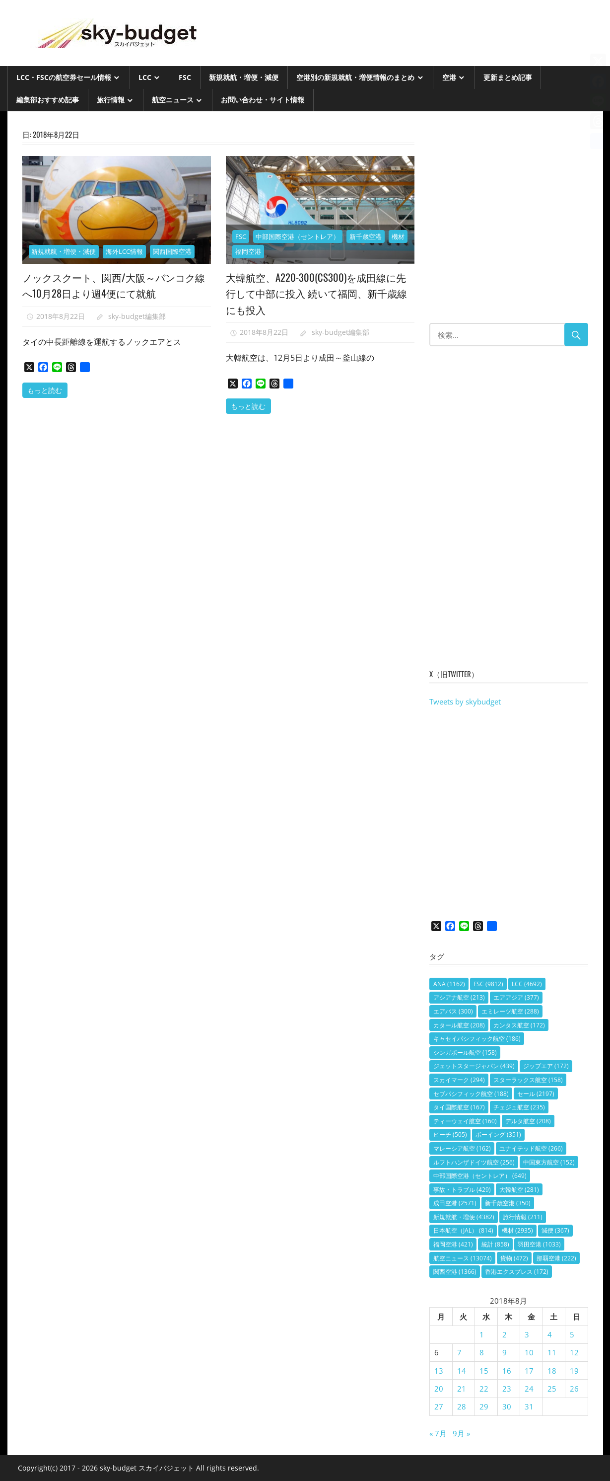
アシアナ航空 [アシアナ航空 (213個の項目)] (459, 997)
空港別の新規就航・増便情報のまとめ (355, 77)
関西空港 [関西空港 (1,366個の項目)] (454, 1271)
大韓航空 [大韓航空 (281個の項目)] (519, 1189)
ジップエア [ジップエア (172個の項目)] (546, 1066)
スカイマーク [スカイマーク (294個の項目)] (459, 1080)
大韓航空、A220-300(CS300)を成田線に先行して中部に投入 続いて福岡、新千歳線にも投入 (318, 293)
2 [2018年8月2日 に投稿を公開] (504, 1334)
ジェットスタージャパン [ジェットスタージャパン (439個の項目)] (474, 1066)
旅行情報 (111, 99)
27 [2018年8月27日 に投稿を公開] (438, 1406)
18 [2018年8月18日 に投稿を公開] (551, 1371)
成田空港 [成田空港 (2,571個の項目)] (454, 1203)
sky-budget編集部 (137, 316)
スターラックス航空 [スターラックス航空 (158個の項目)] (528, 1080)
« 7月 (438, 1433)
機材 (398, 236)
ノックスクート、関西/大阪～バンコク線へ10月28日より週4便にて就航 (113, 285)
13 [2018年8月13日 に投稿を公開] (438, 1371)
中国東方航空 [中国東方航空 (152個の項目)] (549, 1162)
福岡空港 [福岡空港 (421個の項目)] (453, 1244)
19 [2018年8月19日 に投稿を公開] (574, 1371)
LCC (144, 77)
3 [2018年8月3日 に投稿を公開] (527, 1334)
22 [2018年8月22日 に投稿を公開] (483, 1389)
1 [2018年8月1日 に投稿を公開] (481, 1334)
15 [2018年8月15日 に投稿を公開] (483, 1371)
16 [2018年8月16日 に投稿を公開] (506, 1371)
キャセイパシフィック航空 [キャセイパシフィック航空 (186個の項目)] (477, 1038)
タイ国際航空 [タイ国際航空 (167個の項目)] (459, 1107)
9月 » (461, 1433)
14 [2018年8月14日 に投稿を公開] (461, 1371)
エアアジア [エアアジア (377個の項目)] (516, 997)
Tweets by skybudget (465, 701)
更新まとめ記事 (507, 77)
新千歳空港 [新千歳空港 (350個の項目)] (508, 1203)
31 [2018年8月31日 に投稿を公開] (529, 1406)
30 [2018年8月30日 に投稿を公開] (506, 1406)
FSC (185, 77)
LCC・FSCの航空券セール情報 (63, 77)
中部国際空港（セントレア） (297, 236)
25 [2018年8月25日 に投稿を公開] (551, 1389)
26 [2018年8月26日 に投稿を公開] (574, 1389)
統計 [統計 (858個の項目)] (495, 1244)
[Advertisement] (508, 222)
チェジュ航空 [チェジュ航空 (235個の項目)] (519, 1107)
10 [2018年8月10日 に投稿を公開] (529, 1352)
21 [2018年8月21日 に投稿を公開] (461, 1389)
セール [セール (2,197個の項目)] (535, 1094)
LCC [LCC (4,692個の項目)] (527, 984)
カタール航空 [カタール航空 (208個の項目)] (459, 1025)
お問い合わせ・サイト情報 (262, 99)
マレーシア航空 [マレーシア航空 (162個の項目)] (462, 1148)
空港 (449, 77)
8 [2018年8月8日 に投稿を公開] (481, 1352)
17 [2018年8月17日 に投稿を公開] (529, 1371)
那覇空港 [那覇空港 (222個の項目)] (556, 1258)
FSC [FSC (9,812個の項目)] (488, 984)
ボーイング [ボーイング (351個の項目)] (498, 1134)
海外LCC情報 (124, 251)
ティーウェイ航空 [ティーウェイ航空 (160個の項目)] (465, 1121)
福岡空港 (248, 251)
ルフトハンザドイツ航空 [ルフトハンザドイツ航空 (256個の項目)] (474, 1162)
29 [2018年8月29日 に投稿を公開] (483, 1406)
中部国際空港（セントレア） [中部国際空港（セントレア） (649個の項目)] (480, 1175)
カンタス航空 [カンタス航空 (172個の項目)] (519, 1025)
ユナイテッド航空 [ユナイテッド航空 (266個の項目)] (531, 1148)
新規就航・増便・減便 (243, 77)
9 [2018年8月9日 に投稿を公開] (504, 1352)
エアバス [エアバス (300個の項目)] (453, 1011)
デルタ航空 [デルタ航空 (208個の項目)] (528, 1121)
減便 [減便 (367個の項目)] (555, 1230)
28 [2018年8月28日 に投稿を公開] (461, 1406)
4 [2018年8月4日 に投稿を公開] (549, 1334)
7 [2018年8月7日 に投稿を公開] (459, 1352)
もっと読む (44, 390)
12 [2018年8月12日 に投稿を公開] (574, 1352)
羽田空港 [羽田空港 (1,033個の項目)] (539, 1244)
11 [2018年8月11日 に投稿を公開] (551, 1352)
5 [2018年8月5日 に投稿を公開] (572, 1334)
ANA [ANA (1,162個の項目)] (449, 984)
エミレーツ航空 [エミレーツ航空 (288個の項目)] (510, 1011)
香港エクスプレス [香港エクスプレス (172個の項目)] (516, 1271)
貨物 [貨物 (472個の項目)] (514, 1258)
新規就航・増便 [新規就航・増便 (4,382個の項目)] (463, 1217)
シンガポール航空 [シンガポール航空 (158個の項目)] (465, 1052)
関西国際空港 (172, 251)
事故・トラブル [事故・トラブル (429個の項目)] (462, 1189)
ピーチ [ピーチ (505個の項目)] (450, 1134)
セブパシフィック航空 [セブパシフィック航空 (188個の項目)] (471, 1094)
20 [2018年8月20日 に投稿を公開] (438, 1389)
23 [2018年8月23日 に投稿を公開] (506, 1389)
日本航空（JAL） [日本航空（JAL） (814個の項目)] (463, 1230)
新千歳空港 (365, 236)
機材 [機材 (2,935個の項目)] (517, 1230)
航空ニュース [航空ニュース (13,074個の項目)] (462, 1258)
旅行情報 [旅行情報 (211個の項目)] (522, 1217)
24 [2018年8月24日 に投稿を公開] (529, 1389)
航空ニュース (173, 99)
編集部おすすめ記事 (47, 99)
